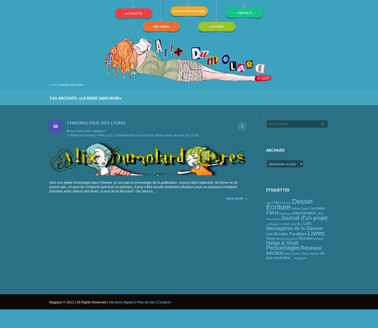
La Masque (272, 224)
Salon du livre (293, 253)
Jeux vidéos (273, 218)
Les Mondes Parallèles (286, 234)
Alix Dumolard (80, 131)
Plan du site (146, 302)
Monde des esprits (287, 238)
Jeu (320, 213)
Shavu (305, 253)
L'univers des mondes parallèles (89, 135)
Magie (271, 238)
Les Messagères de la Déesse (133, 135)
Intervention (304, 213)
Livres (316, 233)
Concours (285, 202)
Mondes (305, 238)
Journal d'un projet (304, 218)
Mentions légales (121, 302)
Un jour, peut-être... (187, 135)
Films (272, 213)
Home (52, 85)
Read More (234, 199)
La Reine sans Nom (291, 224)
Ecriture (278, 207)
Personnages (283, 248)
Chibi (275, 202)
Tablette (314, 253)
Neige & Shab (163, 135)
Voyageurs (300, 258)
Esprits (305, 208)
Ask (268, 202)
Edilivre (295, 208)
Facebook (317, 208)
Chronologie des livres (96, 123)
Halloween (286, 213)
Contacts (164, 302)
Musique (318, 238)
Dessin (302, 201)
